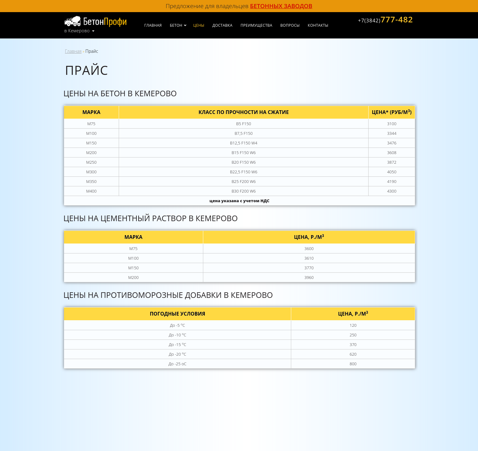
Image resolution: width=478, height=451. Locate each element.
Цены (199, 25)
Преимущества (256, 25)
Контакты (318, 25)
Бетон (176, 25)
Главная (153, 25)
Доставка (222, 25)
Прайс (91, 51)
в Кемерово (77, 31)
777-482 (385, 19)
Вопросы (290, 25)
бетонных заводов (281, 6)
